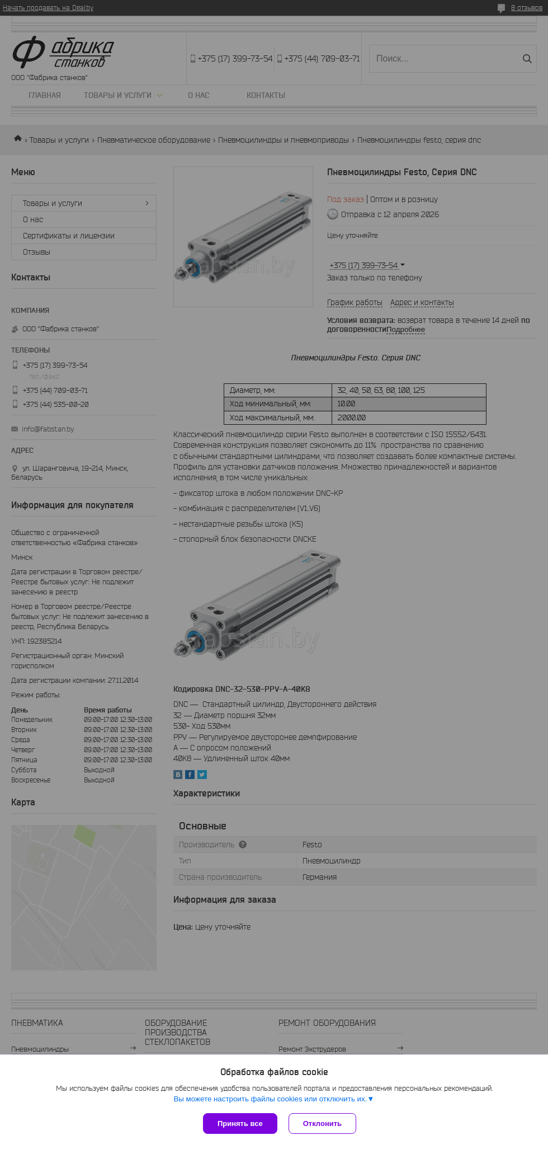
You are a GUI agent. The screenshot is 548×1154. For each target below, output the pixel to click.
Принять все (240, 1123)
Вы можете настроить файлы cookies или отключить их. (270, 1099)
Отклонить (322, 1123)
